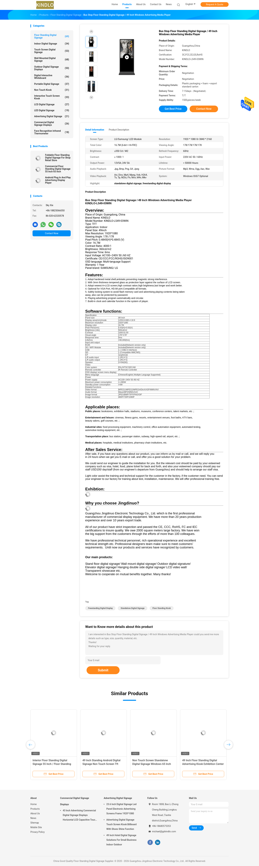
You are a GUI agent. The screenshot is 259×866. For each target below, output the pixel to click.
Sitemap (34, 822)
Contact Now (51, 233)
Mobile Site (36, 827)
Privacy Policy (37, 832)
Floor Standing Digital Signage (51, 36)
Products (35, 809)
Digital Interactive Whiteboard (51, 76)
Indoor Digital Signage (51, 43)
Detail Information (94, 129)
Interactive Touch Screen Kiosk (51, 97)
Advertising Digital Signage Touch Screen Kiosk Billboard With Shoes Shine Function (121, 824)
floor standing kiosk (161, 608)
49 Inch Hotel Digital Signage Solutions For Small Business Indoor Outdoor (121, 840)
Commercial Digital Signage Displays (51, 123)
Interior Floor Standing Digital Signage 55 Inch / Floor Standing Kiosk (52, 764)
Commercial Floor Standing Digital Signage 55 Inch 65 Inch (57, 169)
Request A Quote (214, 4)
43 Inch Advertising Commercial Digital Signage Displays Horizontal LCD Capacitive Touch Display (79, 815)
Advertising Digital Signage (51, 116)
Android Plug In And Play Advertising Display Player (58, 180)
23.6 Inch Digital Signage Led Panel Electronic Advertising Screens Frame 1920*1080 (121, 809)
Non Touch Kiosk (51, 90)
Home (33, 804)
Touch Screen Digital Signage (51, 51)
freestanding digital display (100, 608)
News (33, 818)
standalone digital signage (132, 608)
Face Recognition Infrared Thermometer (51, 132)
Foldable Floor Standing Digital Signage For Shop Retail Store (58, 158)
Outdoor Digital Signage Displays (51, 68)
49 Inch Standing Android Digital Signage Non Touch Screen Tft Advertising (101, 764)
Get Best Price (173, 108)
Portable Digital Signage (51, 84)
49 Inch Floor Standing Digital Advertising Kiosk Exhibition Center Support (203, 764)
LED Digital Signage (51, 110)
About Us (35, 813)
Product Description (119, 129)
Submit (103, 670)
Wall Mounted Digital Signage (51, 59)
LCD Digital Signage (51, 104)
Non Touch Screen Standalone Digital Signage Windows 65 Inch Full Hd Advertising (151, 764)
